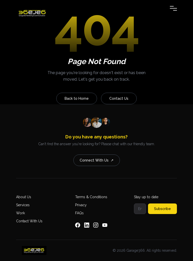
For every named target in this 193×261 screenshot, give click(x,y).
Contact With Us (29, 221)
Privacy (81, 205)
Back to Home (77, 98)
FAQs (79, 213)
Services (23, 205)
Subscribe (162, 209)
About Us (23, 197)
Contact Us (118, 98)
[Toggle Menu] (173, 8)
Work (20, 213)
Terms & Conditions (91, 197)
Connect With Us (97, 160)
